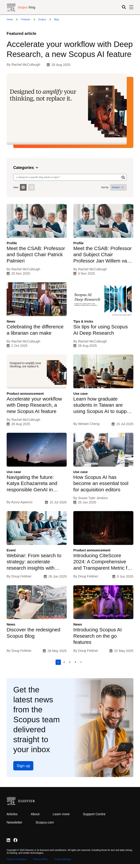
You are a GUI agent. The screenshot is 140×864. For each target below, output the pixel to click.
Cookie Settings (63, 859)
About (35, 814)
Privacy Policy (40, 859)
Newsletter (14, 822)
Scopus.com (44, 822)
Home (10, 19)
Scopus (42, 19)
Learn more (61, 814)
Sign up (23, 765)
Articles (12, 814)
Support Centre (94, 814)
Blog (56, 19)
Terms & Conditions (17, 859)
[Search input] (66, 177)
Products (25, 19)
